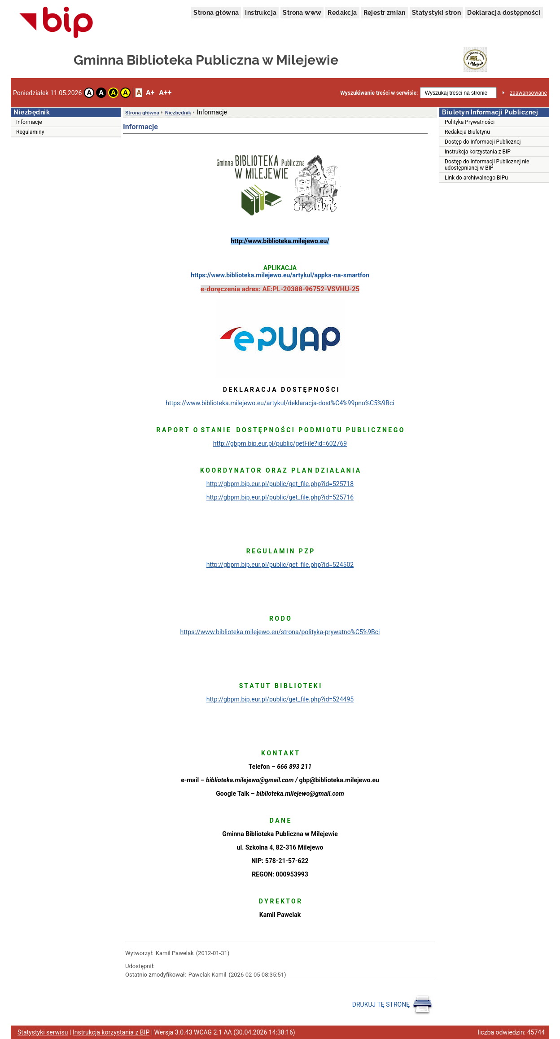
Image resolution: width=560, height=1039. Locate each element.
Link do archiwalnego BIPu (476, 178)
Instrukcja (260, 12)
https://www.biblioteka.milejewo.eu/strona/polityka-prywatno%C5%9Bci (280, 632)
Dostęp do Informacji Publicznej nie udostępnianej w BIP (487, 164)
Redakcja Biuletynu (467, 132)
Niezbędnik (178, 112)
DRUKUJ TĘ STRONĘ (392, 1005)
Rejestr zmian (384, 12)
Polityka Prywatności (469, 122)
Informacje (29, 122)
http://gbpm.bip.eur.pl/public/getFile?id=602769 (280, 443)
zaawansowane (528, 93)
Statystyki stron (436, 12)
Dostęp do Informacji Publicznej (483, 142)
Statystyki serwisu (43, 1032)
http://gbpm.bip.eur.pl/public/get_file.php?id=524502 (280, 564)
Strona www (302, 12)
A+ (150, 92)
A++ (165, 92)
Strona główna (216, 12)
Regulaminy (30, 132)
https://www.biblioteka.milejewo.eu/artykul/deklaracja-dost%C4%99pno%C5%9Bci (280, 403)
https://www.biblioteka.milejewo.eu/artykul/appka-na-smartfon (280, 275)
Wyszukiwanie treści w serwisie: (379, 93)
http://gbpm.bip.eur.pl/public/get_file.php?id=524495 (280, 699)
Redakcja (342, 12)
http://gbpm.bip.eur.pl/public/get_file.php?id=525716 (280, 497)
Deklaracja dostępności (504, 12)
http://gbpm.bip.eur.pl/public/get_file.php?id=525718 (280, 483)
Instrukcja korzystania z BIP (478, 152)
